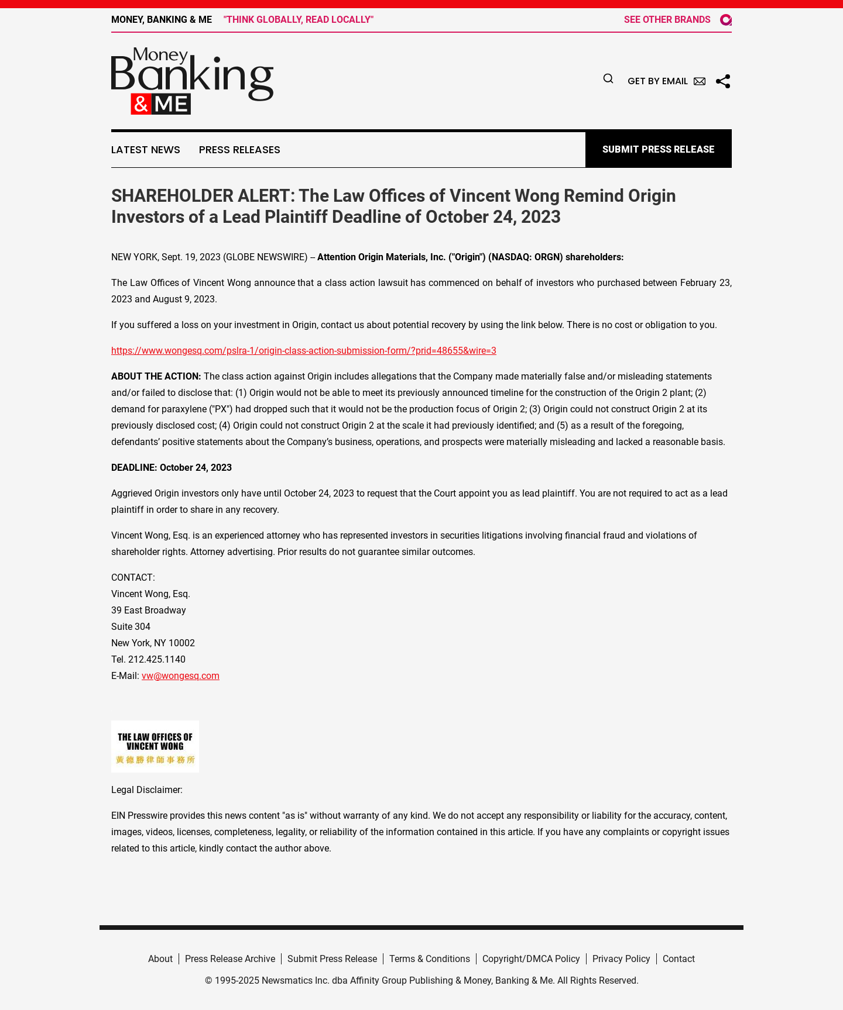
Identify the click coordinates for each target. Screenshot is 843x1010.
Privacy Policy (621, 958)
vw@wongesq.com (181, 675)
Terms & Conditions (429, 958)
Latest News (145, 149)
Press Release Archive (230, 958)
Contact (679, 958)
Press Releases (239, 149)
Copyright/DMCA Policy (531, 958)
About (160, 958)
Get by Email (666, 81)
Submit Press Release (332, 958)
